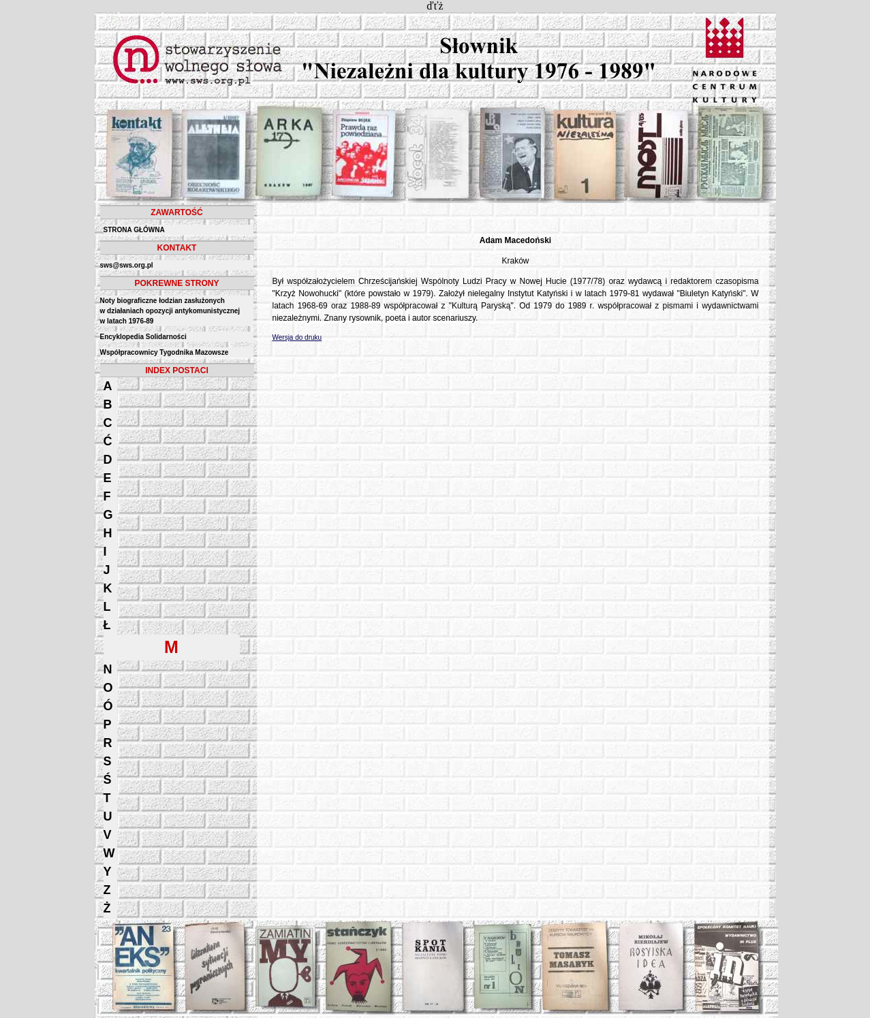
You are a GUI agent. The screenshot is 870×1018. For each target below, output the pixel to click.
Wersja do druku (297, 337)
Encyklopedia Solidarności (143, 336)
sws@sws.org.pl (126, 265)
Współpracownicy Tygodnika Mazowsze (164, 352)
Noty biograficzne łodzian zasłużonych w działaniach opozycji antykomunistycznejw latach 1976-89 (170, 311)
